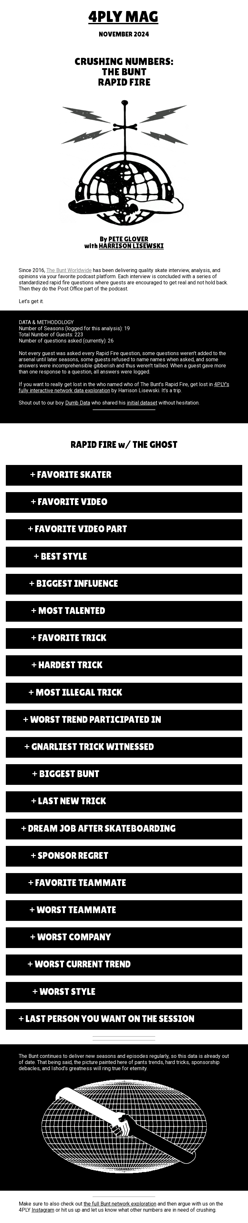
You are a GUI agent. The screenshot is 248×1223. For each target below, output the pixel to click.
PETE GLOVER (128, 239)
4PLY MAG (123, 17)
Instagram (43, 1210)
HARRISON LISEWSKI (131, 246)
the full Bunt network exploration (120, 1204)
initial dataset (142, 403)
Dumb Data (77, 403)
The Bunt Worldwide (69, 270)
